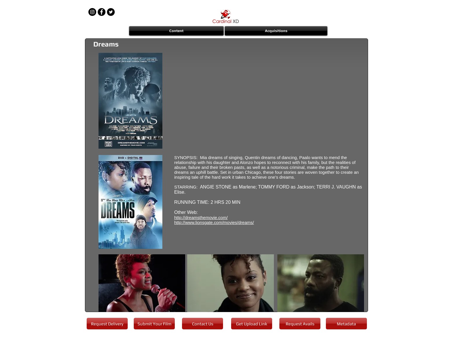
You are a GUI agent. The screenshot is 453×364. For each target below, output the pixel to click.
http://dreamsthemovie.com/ (201, 217)
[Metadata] (346, 323)
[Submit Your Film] (154, 323)
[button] (176, 31)
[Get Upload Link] (251, 323)
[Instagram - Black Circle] (92, 12)
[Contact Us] (202, 323)
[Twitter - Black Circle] (111, 12)
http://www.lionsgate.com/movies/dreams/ (214, 222)
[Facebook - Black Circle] (101, 12)
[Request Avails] (299, 323)
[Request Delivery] (107, 323)
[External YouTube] (269, 101)
